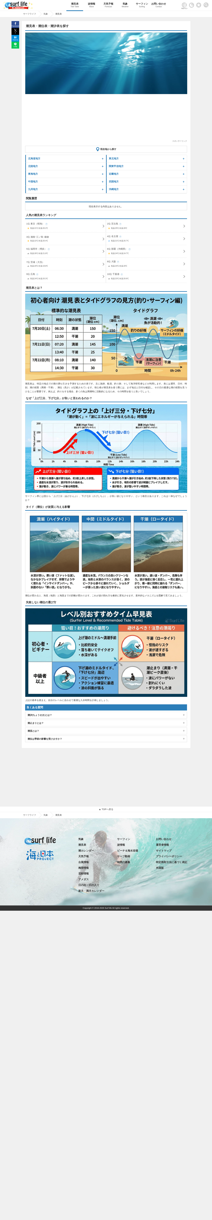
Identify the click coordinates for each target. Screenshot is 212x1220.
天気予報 (108, 5)
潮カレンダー (86, 850)
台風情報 (83, 862)
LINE (15, 46)
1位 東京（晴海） (65, 226)
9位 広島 (65, 277)
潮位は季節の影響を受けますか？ (45, 739)
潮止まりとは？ (36, 723)
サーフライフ (29, 815)
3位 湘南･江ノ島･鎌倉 (65, 239)
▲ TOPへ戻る (106, 809)
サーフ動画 (123, 856)
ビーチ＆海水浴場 (127, 850)
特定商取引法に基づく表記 (171, 862)
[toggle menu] (206, 4)
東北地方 (114, 158)
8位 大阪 (146, 264)
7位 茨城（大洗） (65, 264)
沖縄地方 (114, 189)
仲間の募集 (123, 862)
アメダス (83, 879)
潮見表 (74, 5)
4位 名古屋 (146, 239)
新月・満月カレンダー (91, 890)
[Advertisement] (106, 118)
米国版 (160, 867)
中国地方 (33, 181)
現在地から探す (108, 149)
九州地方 (33, 189)
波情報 (91, 5)
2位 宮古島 (146, 226)
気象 (125, 5)
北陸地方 (33, 166)
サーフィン (142, 5)
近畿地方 (114, 174)
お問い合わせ (158, 5)
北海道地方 (34, 158)
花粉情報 (83, 873)
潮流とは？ (33, 731)
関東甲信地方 (116, 166)
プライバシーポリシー (169, 856)
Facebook (15, 26)
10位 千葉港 (146, 277)
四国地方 (114, 181)
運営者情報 (162, 844)
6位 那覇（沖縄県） (146, 252)
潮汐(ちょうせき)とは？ (40, 715)
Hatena (15, 40)
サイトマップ (164, 850)
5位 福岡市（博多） (65, 252)
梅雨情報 (83, 867)
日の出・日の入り (88, 885)
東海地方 (33, 174)
